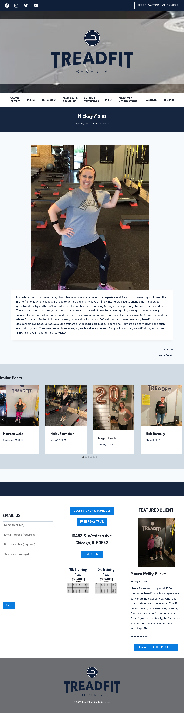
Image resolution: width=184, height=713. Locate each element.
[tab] (83, 457)
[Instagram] (16, 5)
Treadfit (86, 702)
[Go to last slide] (3, 420)
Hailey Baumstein (62, 433)
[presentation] (66, 405)
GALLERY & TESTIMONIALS (91, 100)
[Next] (176, 420)
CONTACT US (92, 114)
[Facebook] (7, 5)
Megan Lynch (107, 438)
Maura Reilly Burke (148, 573)
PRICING (31, 100)
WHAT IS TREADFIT (15, 100)
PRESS (108, 100)
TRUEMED (169, 100)
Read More (139, 636)
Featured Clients (101, 123)
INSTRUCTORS (49, 100)
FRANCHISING (150, 100)
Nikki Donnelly (155, 433)
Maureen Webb (13, 433)
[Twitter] (26, 5)
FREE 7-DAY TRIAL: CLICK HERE (158, 5)
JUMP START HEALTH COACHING (128, 100)
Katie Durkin (134, 352)
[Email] (35, 5)
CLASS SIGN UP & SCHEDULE (70, 100)
